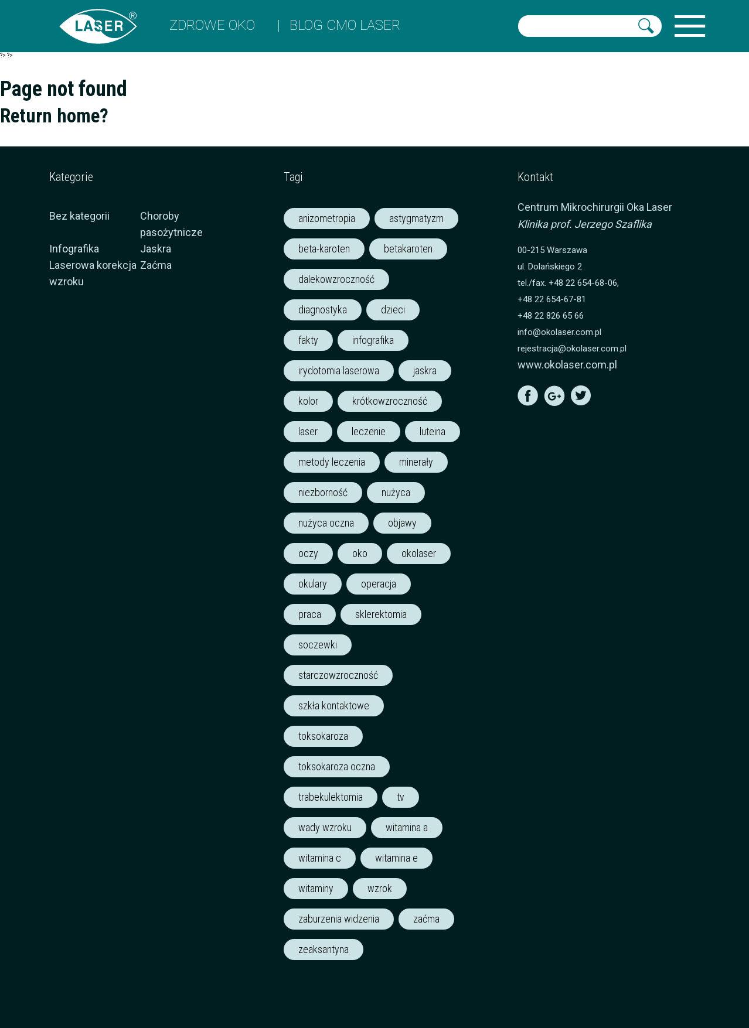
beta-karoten (324, 249)
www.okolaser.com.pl (567, 364)
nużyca (396, 492)
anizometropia (326, 218)
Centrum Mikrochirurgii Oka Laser (595, 207)
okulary (312, 584)
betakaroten (408, 249)
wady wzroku (325, 827)
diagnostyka (322, 309)
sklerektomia (381, 614)
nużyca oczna (326, 523)
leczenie (369, 431)
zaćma (426, 919)
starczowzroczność (338, 675)
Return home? (54, 115)
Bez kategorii (79, 216)
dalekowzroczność (336, 279)
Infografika (74, 249)
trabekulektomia (330, 797)
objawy (402, 523)
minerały (416, 462)
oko (359, 553)
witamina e (396, 858)
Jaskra (155, 249)
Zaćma (156, 265)
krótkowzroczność (389, 401)
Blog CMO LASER (345, 25)
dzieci (393, 309)
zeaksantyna (323, 949)
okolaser (418, 553)
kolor (308, 401)
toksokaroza (323, 736)
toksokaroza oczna (336, 766)
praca (309, 614)
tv (400, 797)
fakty (308, 340)
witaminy (315, 888)
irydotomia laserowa (338, 370)
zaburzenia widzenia (338, 919)
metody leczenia (331, 462)
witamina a (407, 827)
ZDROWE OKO (212, 25)
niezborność (323, 492)
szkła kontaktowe (333, 705)
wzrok (379, 888)
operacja (378, 584)
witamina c (319, 858)
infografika (373, 340)
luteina (432, 431)
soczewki (317, 644)
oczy (308, 553)
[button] (646, 26)
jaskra (425, 370)
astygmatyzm (416, 218)
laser (308, 431)
